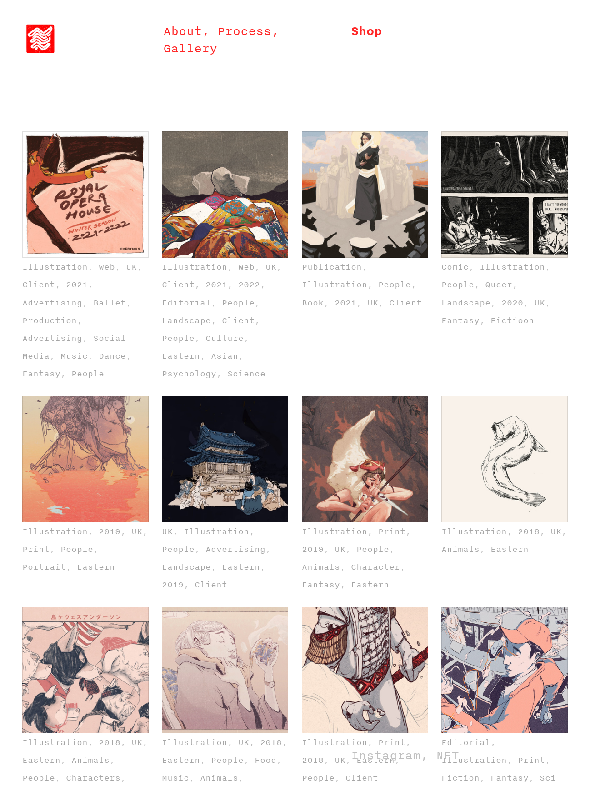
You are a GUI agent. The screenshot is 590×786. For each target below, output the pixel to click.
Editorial (186, 302)
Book (313, 302)
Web (107, 266)
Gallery (190, 48)
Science (246, 373)
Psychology (189, 373)
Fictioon (512, 320)
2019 (109, 531)
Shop (366, 31)
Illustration (55, 266)
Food (265, 760)
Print (36, 549)
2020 (512, 302)
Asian (224, 355)
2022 (249, 284)
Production (49, 320)
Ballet (109, 302)
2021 (77, 284)
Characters (93, 777)
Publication (332, 266)
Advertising (52, 302)
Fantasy (41, 373)
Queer (498, 284)
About (182, 31)
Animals (321, 566)
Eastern (181, 355)
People (87, 373)
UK (131, 266)
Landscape (186, 320)
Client (38, 284)
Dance (112, 355)
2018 (529, 531)
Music (74, 355)
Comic (455, 266)
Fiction (460, 777)
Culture (224, 338)
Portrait (44, 566)
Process (244, 31)
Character (375, 566)
